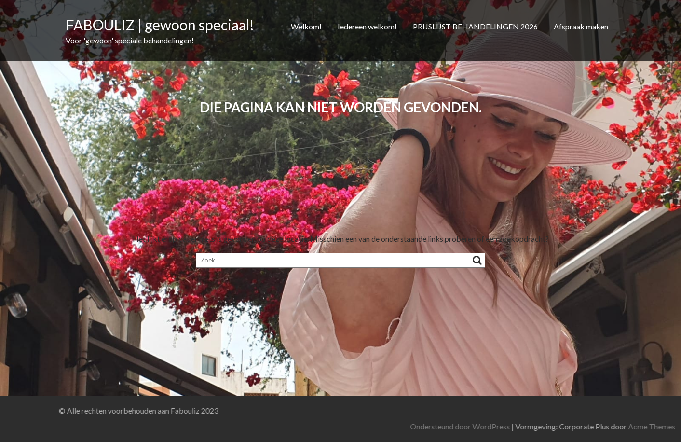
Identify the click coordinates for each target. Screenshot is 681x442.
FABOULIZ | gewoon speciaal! (160, 24)
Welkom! (306, 26)
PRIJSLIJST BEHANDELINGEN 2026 (475, 26)
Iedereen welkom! (367, 26)
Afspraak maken (581, 26)
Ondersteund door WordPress (544, 426)
